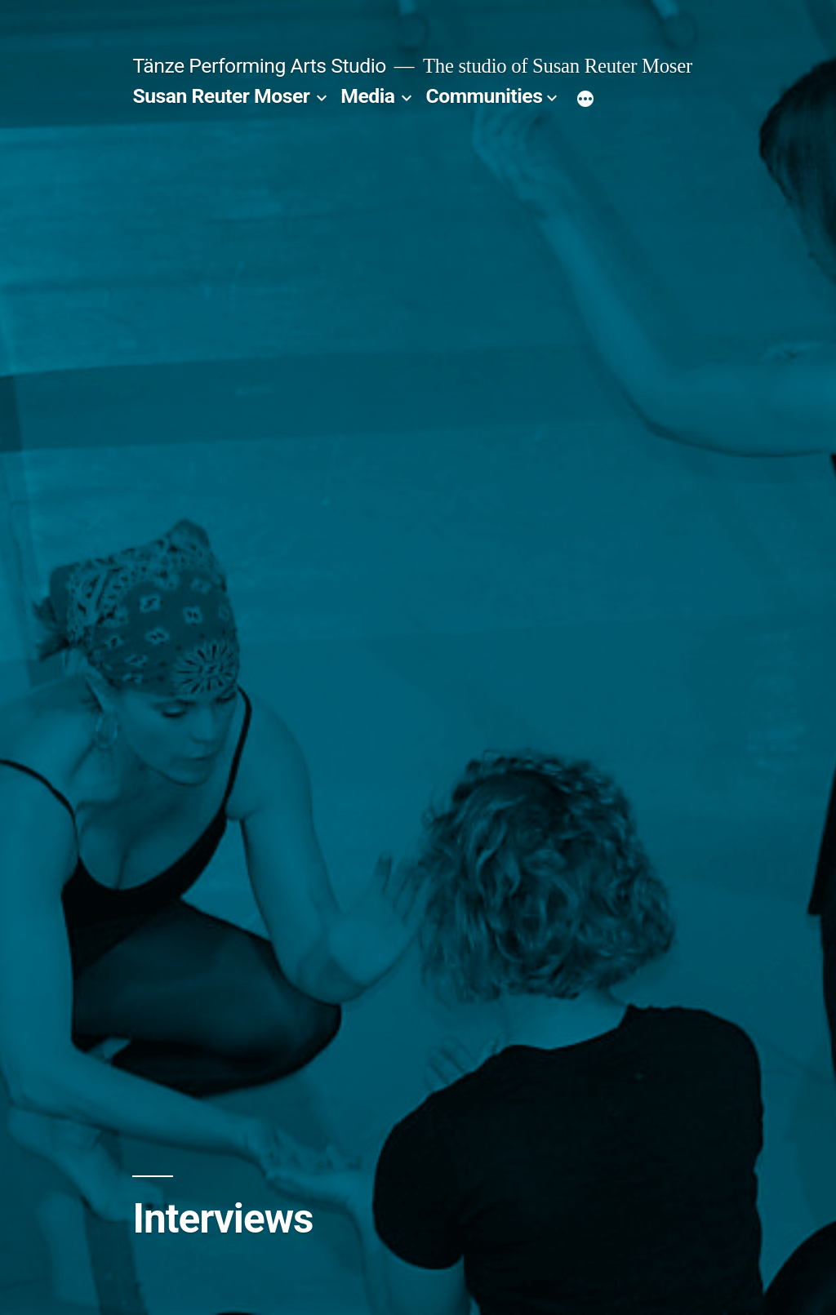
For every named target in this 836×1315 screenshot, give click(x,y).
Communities (484, 96)
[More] (585, 99)
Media (367, 96)
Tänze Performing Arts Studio (258, 66)
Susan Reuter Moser (220, 96)
